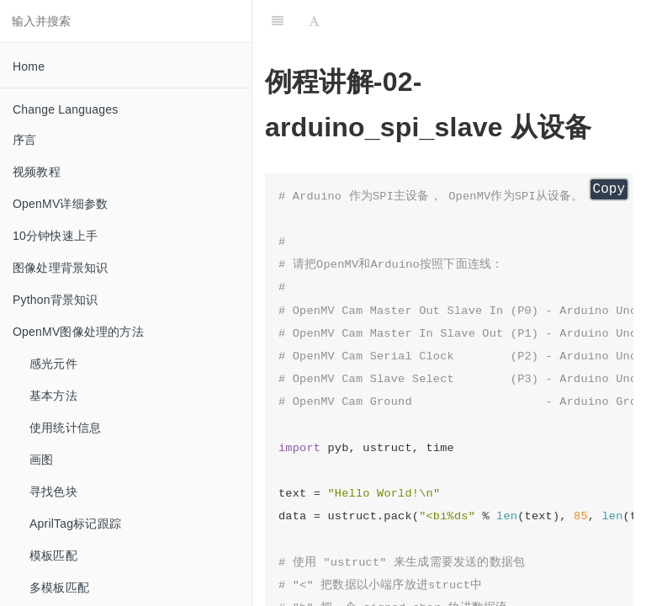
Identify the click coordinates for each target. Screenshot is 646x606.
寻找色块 (53, 491)
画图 (41, 459)
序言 (24, 139)
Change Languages (65, 109)
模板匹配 (53, 555)
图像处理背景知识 (61, 267)
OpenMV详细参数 (60, 203)
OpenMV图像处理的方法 (78, 331)
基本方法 (53, 395)
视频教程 (37, 171)
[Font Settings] (314, 21)
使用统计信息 (65, 427)
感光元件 (53, 363)
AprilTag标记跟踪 (75, 523)
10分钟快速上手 (55, 235)
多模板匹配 (59, 587)
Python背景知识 (55, 299)
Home (29, 66)
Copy (609, 189)
